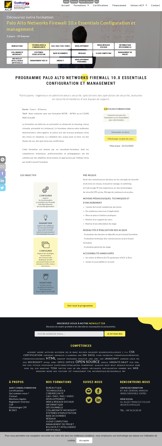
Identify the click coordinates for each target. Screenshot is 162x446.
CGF (11, 404)
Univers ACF (137, 5)
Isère (66, 1)
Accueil (65, 5)
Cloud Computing (57, 421)
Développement (55, 399)
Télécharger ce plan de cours (120, 139)
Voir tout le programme (80, 305)
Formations (80, 5)
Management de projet (60, 424)
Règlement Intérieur (19, 402)
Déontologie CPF (18, 407)
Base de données (56, 416)
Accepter (84, 440)
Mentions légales (17, 399)
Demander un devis (120, 132)
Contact (155, 5)
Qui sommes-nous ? (19, 393)
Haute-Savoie (86, 1)
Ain (96, 1)
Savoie (74, 1)
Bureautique (54, 388)
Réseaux (51, 418)
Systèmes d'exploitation (61, 413)
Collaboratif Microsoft (61, 410)
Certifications (100, 5)
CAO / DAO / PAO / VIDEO (60, 396)
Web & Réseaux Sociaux (60, 402)
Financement (119, 5)
